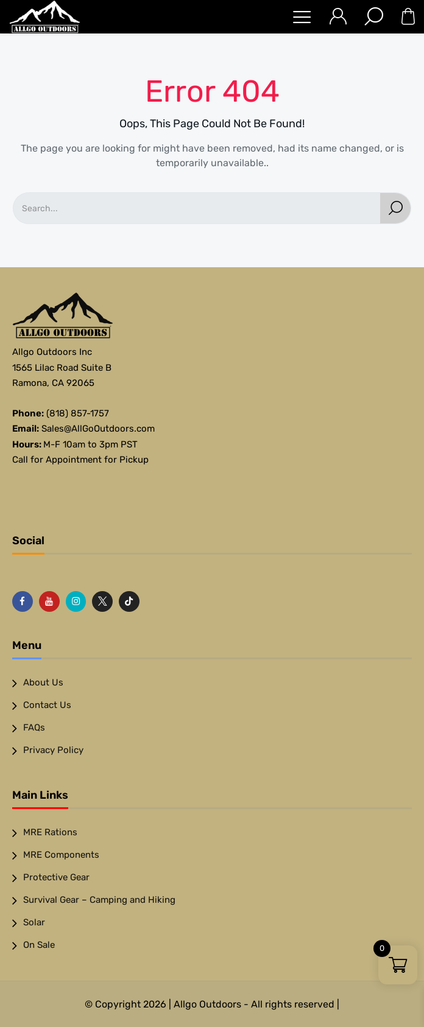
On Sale (39, 944)
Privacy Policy (53, 750)
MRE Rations (50, 832)
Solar (34, 922)
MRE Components (61, 854)
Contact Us (47, 704)
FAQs (34, 727)
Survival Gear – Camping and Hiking (99, 899)
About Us (43, 682)
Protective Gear (56, 877)
